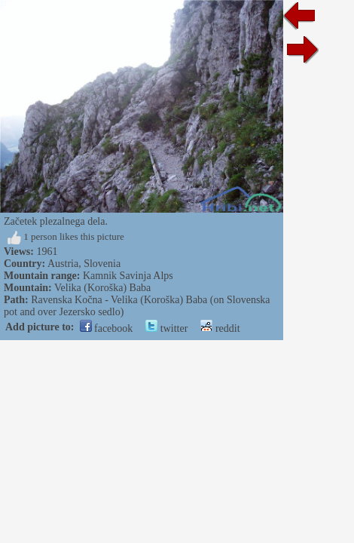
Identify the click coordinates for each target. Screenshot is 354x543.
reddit (220, 328)
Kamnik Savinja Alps (128, 275)
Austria (62, 263)
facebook (106, 328)
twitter (166, 328)
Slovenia (102, 263)
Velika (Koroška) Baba (102, 287)
